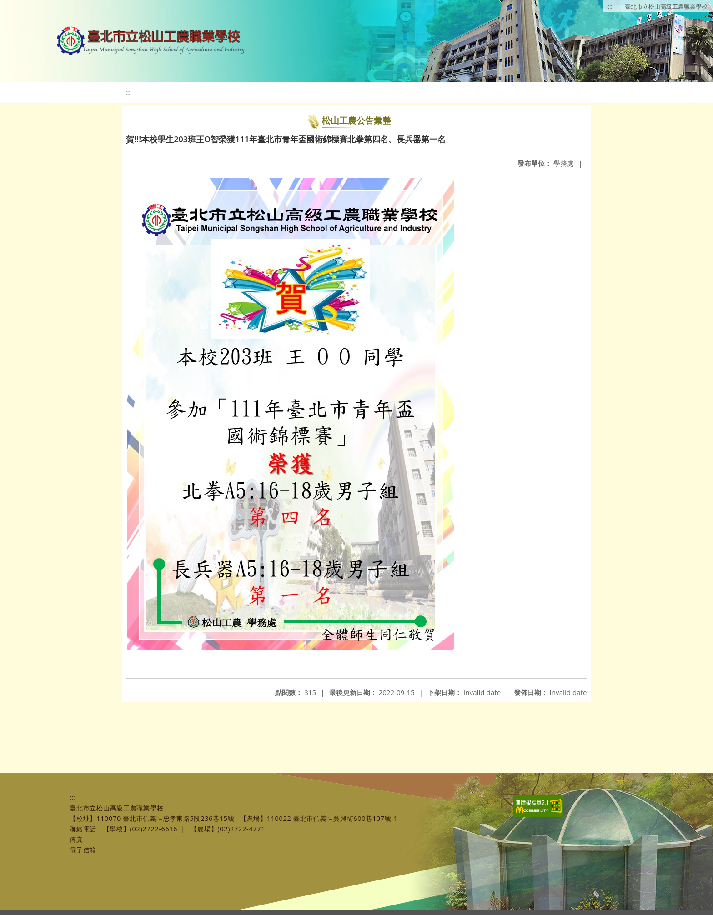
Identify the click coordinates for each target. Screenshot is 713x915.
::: (610, 6)
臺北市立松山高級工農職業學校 (666, 6)
